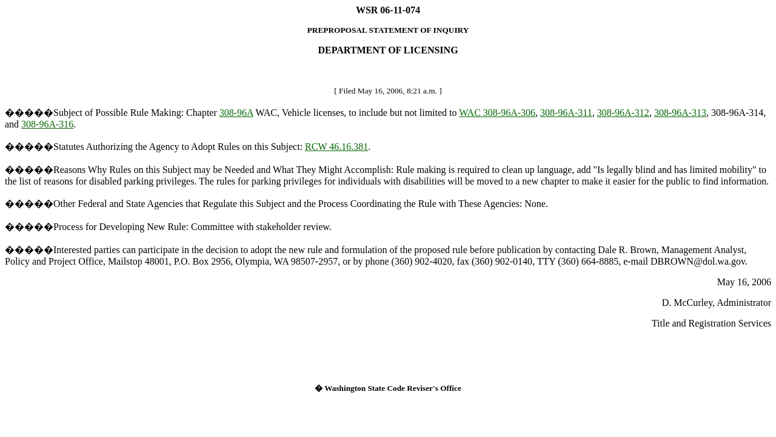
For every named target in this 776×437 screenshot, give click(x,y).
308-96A (236, 112)
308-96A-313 (680, 112)
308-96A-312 (623, 112)
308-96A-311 (566, 112)
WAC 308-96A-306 (497, 112)
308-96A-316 (47, 124)
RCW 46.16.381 (336, 146)
